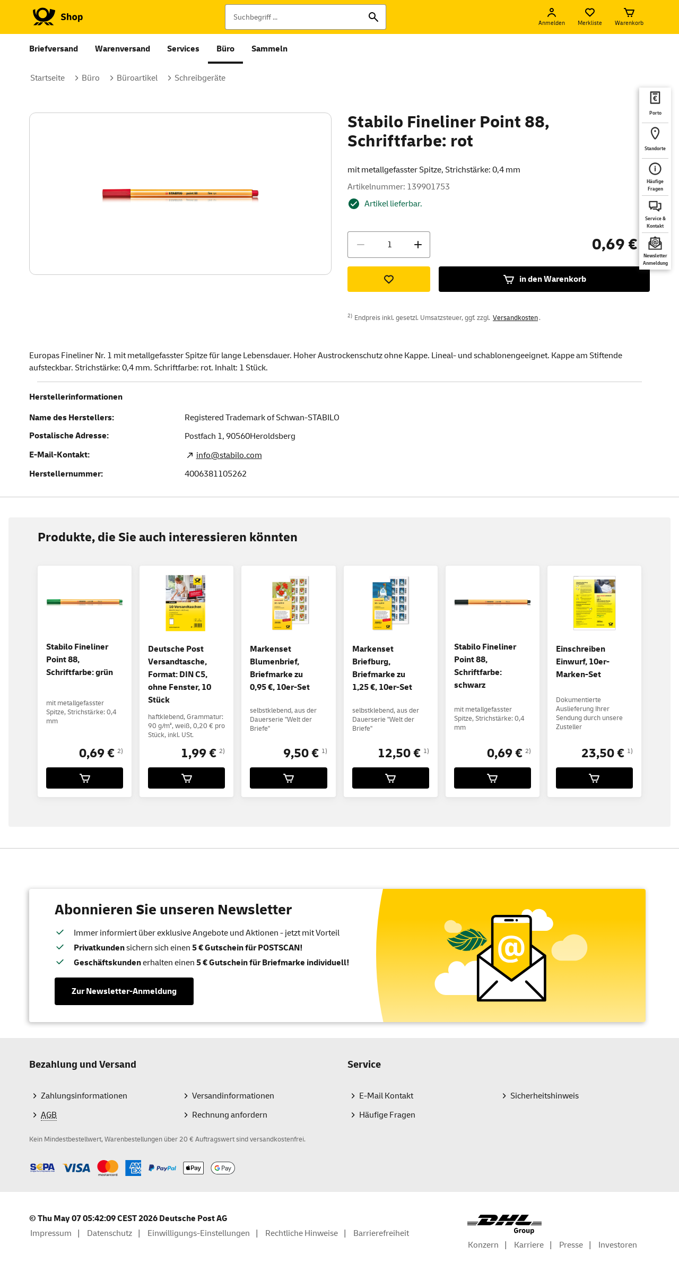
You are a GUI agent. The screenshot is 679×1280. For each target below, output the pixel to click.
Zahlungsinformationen (84, 1096)
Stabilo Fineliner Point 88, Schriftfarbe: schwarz (485, 666)
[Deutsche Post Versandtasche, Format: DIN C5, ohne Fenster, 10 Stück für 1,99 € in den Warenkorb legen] (186, 778)
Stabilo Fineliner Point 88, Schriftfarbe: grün (79, 660)
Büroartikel (137, 78)
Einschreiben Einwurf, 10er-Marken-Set (583, 662)
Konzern (483, 1245)
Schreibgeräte (200, 78)
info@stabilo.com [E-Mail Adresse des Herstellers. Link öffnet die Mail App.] (229, 455)
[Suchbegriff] (305, 17)
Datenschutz (109, 1233)
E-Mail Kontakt (386, 1096)
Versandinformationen (233, 1096)
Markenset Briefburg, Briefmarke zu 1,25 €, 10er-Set (382, 668)
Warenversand (122, 49)
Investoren (617, 1245)
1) (324, 751)
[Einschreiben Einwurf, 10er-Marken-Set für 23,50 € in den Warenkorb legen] (594, 778)
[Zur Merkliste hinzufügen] (388, 279)
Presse (571, 1245)
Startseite (47, 78)
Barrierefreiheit (381, 1233)
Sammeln (269, 49)
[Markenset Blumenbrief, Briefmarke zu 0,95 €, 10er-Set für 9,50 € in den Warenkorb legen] (288, 778)
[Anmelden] (551, 17)
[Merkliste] (589, 17)
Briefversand (53, 49)
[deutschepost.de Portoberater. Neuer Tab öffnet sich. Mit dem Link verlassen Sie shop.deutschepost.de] (655, 105)
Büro (225, 49)
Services (183, 49)
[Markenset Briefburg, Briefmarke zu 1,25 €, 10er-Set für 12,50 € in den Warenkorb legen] (390, 778)
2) (120, 751)
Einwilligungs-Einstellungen (198, 1233)
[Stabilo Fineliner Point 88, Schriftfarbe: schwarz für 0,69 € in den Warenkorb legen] (492, 778)
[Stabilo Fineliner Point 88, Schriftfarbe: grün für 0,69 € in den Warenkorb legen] (84, 778)
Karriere (529, 1245)
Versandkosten (515, 318)
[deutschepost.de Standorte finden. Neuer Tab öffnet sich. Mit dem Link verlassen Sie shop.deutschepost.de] (655, 141)
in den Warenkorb (544, 279)
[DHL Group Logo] (504, 1224)
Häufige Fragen (387, 1115)
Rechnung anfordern (229, 1115)
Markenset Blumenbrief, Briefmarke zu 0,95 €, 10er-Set (280, 668)
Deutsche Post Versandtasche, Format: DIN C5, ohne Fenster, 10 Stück (179, 674)
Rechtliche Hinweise (301, 1233)
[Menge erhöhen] (418, 244)
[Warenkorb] (629, 17)
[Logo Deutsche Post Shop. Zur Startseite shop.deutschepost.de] (56, 17)
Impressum (51, 1233)
